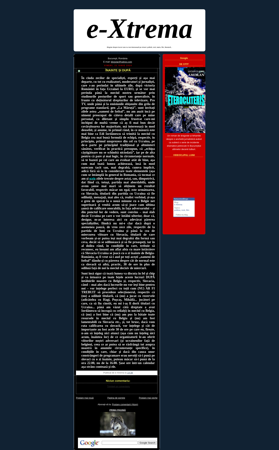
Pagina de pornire (116, 398)
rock (183, 210)
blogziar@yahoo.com (121, 62)
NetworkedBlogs (181, 199)
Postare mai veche (148, 398)
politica (177, 210)
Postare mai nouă (85, 398)
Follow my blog (182, 215)
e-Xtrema (139, 28)
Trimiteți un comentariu (118, 386)
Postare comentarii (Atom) (125, 404)
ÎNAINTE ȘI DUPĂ (118, 70)
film (187, 210)
